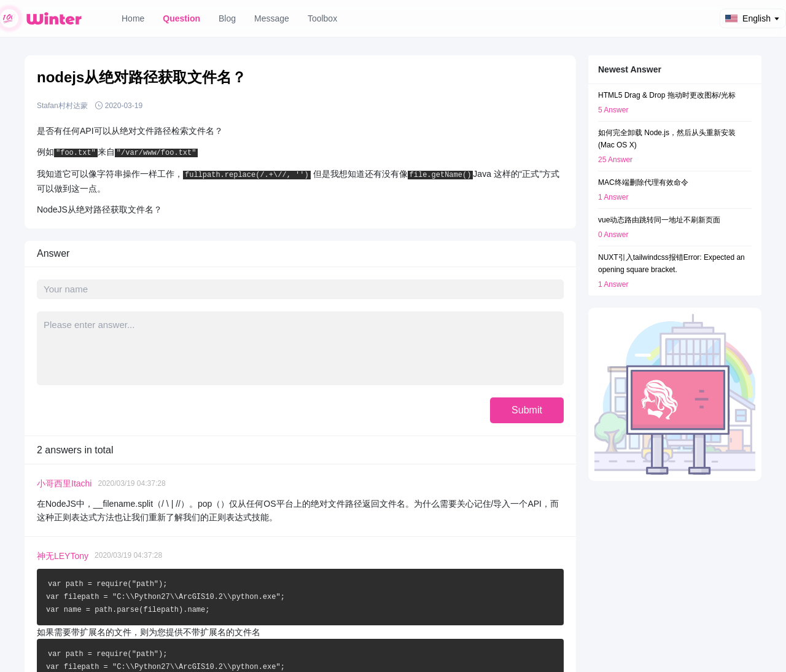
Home (133, 18)
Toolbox (322, 18)
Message (271, 18)
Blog (227, 18)
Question (181, 18)
